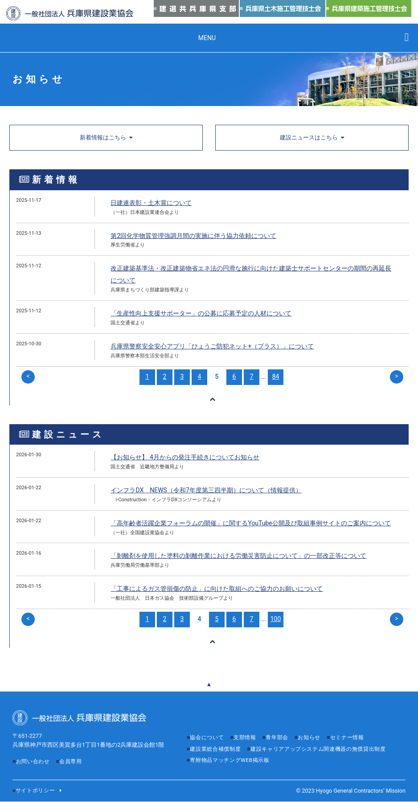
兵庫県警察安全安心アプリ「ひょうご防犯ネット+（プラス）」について (212, 347)
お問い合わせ (34, 752)
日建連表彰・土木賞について (151, 203)
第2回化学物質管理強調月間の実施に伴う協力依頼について (193, 236)
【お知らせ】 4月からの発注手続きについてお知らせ (185, 458)
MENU (207, 37)
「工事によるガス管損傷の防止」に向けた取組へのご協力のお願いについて (217, 590)
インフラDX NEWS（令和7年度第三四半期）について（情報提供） (206, 491)
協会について (208, 728)
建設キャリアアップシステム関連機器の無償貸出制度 (263, 750)
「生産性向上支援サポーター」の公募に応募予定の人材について (201, 314)
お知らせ (316, 728)
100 (275, 620)
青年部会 (282, 728)
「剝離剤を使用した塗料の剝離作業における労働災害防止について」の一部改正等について (238, 557)
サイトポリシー (37, 791)
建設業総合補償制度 (217, 739)
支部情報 (248, 728)
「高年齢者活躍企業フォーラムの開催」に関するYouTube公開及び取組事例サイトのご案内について (250, 524)
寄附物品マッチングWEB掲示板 (233, 761)
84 (275, 377)
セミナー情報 (357, 728)
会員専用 (74, 752)
